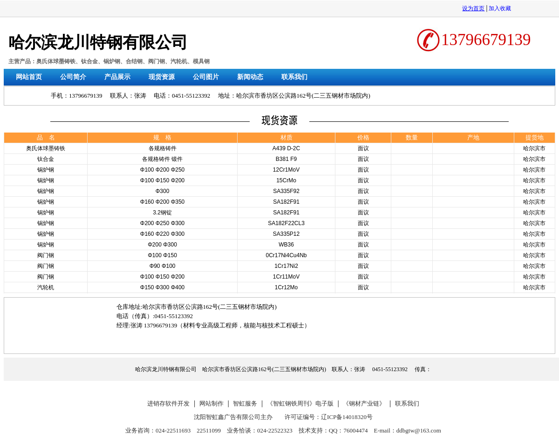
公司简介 (73, 76)
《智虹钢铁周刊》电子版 (300, 403)
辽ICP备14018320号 (347, 416)
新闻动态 (250, 76)
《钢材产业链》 (364, 403)
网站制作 (211, 403)
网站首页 (29, 76)
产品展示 (117, 76)
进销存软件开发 (168, 403)
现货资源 (162, 76)
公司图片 (206, 76)
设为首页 (473, 8)
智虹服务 (245, 403)
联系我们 (294, 76)
